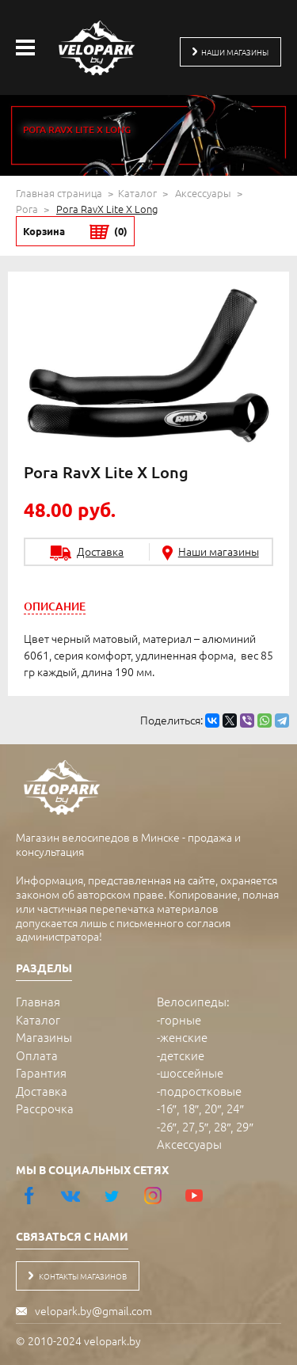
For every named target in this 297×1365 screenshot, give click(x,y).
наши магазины (230, 52)
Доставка (41, 1090)
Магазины (44, 1037)
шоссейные (191, 1072)
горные (180, 1019)
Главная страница (59, 192)
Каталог (137, 192)
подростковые (201, 1090)
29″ (244, 1126)
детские (182, 1055)
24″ (235, 1108)
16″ (168, 1108)
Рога (27, 208)
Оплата (37, 1055)
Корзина (75, 231)
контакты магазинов (78, 1276)
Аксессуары (203, 192)
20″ (212, 1108)
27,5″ (195, 1126)
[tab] (55, 606)
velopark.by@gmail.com (93, 1310)
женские (184, 1037)
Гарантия (41, 1072)
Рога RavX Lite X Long (107, 208)
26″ (168, 1126)
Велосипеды (192, 1001)
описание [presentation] (55, 606)
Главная (38, 1001)
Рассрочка (45, 1108)
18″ (190, 1108)
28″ (222, 1126)
